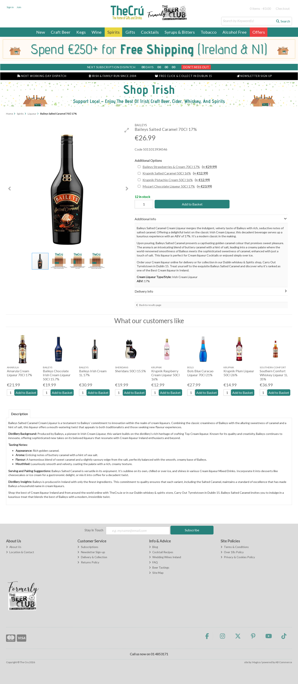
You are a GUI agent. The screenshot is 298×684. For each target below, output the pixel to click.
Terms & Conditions (235, 547)
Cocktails (150, 32)
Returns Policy (88, 562)
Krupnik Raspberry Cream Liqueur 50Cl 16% (165, 375)
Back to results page (150, 305)
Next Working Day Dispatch (42, 76)
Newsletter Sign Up (254, 76)
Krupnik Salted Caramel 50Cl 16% (175, 173)
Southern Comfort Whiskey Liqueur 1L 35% (274, 375)
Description (19, 414)
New (40, 32)
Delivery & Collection (92, 557)
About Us (13, 547)
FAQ (153, 562)
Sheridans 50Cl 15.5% (130, 371)
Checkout (283, 8)
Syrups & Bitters (180, 32)
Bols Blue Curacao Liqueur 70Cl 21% (200, 373)
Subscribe (192, 530)
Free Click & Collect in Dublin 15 (183, 76)
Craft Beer (61, 32)
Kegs (81, 32)
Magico (256, 662)
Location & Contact (20, 552)
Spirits (113, 32)
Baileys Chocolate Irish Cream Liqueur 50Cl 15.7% (57, 375)
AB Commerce (283, 662)
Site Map (156, 573)
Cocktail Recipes (161, 552)
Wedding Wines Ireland (165, 557)
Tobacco (209, 32)
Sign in (10, 7)
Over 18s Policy (232, 552)
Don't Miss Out (196, 67)
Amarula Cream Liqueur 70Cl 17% (19, 373)
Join (19, 7)
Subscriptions (87, 547)
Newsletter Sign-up (91, 552)
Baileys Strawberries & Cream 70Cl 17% (180, 167)
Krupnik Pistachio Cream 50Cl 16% (176, 180)
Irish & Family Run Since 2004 (112, 76)
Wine (97, 32)
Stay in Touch (93, 530)
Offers (258, 32)
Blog (153, 547)
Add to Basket (191, 204)
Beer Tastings (159, 567)
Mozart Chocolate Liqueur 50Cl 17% (177, 186)
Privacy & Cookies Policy (238, 557)
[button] (126, 130)
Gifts (130, 32)
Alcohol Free (234, 32)
